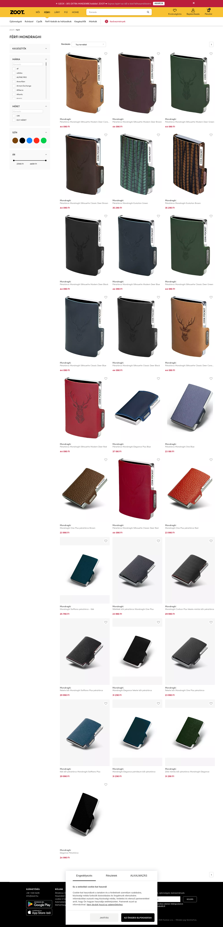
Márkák (93, 21)
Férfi (47, 12)
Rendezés (65, 44)
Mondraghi (65, 119)
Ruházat (29, 21)
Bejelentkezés (193, 12)
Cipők (39, 21)
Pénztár (208, 11)
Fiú (66, 12)
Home (75, 12)
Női (38, 12)
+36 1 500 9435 (33, 892)
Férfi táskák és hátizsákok (58, 21)
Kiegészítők (80, 21)
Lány (57, 12)
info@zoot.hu (32, 895)
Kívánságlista (174, 12)
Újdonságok (16, 21)
